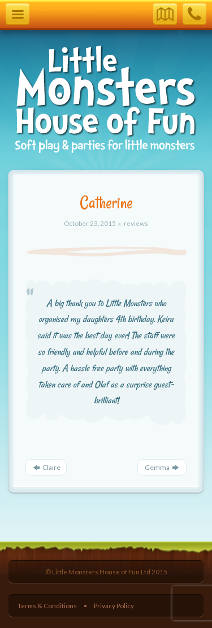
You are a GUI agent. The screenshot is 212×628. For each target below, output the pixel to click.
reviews (136, 223)
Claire (46, 467)
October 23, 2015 (90, 223)
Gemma (162, 467)
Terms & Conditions (47, 605)
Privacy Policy (114, 605)
